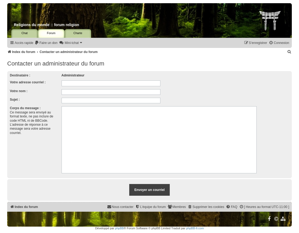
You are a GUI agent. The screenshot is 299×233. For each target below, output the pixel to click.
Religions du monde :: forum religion (46, 25)
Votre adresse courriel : (28, 82)
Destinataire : (20, 75)
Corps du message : (25, 108)
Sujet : (15, 99)
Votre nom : (18, 91)
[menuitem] (46, 43)
